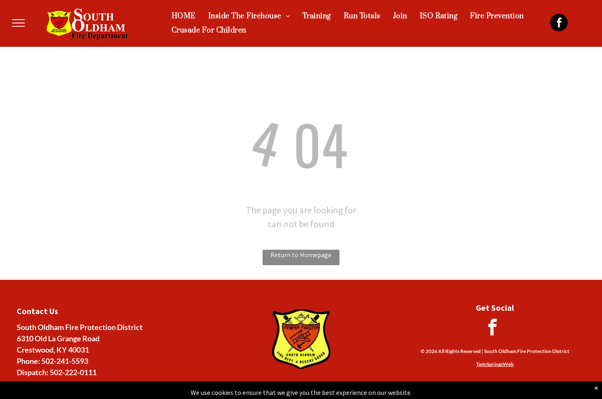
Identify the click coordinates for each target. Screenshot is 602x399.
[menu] (18, 23)
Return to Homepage (301, 255)
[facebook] (559, 23)
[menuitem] (183, 16)
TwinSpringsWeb (495, 364)
